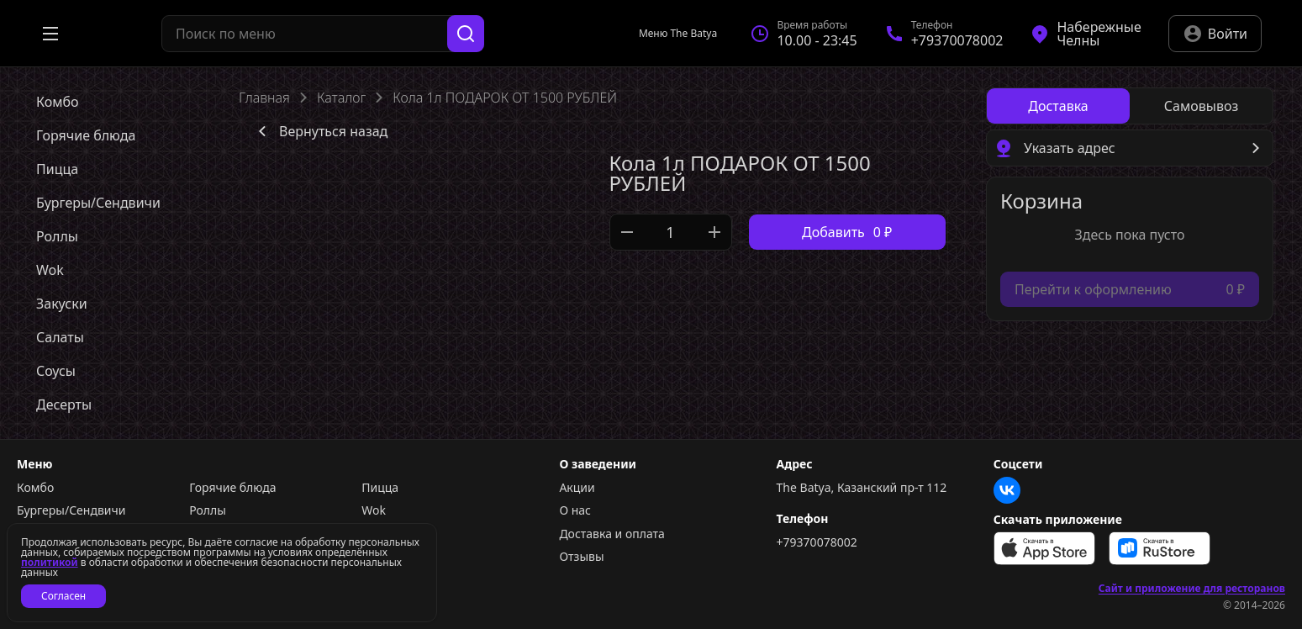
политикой (49, 562)
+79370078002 (817, 542)
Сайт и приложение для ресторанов (1192, 588)
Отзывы (581, 556)
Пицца (379, 487)
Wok (373, 510)
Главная (264, 97)
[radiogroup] (1129, 105)
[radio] (1058, 106)
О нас (575, 510)
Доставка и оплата (611, 534)
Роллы (207, 510)
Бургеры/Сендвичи (71, 510)
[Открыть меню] (50, 33)
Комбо (35, 487)
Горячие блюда (233, 487)
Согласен (63, 596)
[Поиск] (465, 33)
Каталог (341, 97)
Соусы (378, 534)
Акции (576, 487)
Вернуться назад (319, 131)
